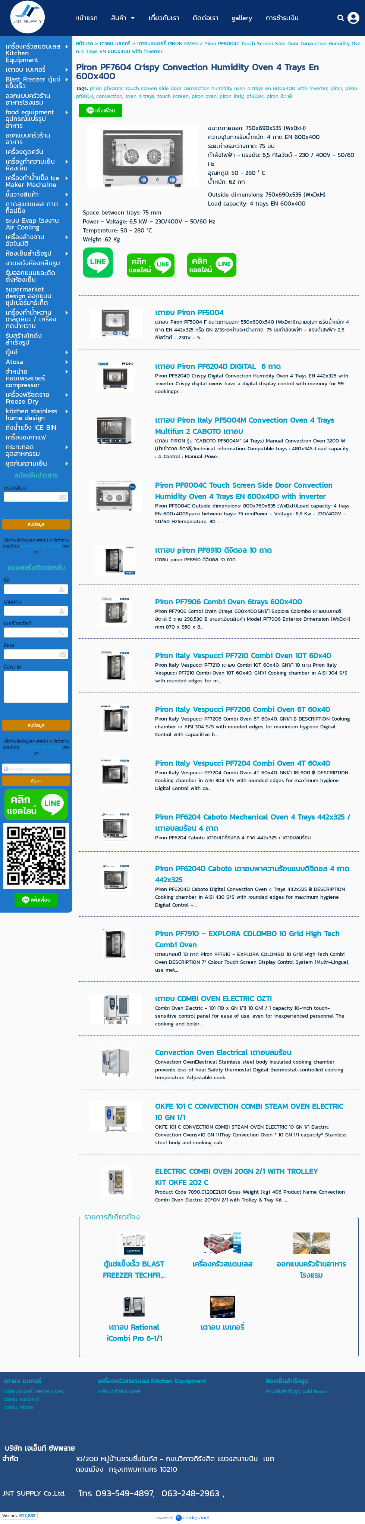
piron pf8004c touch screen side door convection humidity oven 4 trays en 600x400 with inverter (208, 88)
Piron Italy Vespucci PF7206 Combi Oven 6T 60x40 (242, 709)
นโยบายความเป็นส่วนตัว (41, 546)
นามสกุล (13, 602)
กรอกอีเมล (15, 488)
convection (109, 96)
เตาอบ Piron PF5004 (189, 312)
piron (336, 88)
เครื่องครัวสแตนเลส (222, 1264)
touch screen (173, 96)
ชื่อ (7, 580)
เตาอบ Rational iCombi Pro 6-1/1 (134, 1332)
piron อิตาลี (279, 96)
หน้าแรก (84, 43)
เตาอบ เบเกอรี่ (115, 43)
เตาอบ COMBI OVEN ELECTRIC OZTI (213, 998)
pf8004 (255, 96)
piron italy (231, 96)
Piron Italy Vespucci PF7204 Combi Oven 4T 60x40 (242, 763)
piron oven (204, 96)
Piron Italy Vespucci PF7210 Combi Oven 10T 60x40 (243, 655)
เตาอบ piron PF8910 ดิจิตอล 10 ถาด (213, 550)
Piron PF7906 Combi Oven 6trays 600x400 (228, 601)
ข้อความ (12, 667)
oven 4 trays (139, 96)
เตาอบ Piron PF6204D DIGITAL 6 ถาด (218, 366)
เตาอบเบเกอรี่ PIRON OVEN (167, 43)
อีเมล (9, 645)
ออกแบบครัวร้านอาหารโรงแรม (311, 1269)
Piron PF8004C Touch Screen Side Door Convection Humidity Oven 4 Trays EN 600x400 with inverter (244, 490)
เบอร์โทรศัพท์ (17, 623)
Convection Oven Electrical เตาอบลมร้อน (223, 1052)
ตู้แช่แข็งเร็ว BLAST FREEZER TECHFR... (134, 1269)
